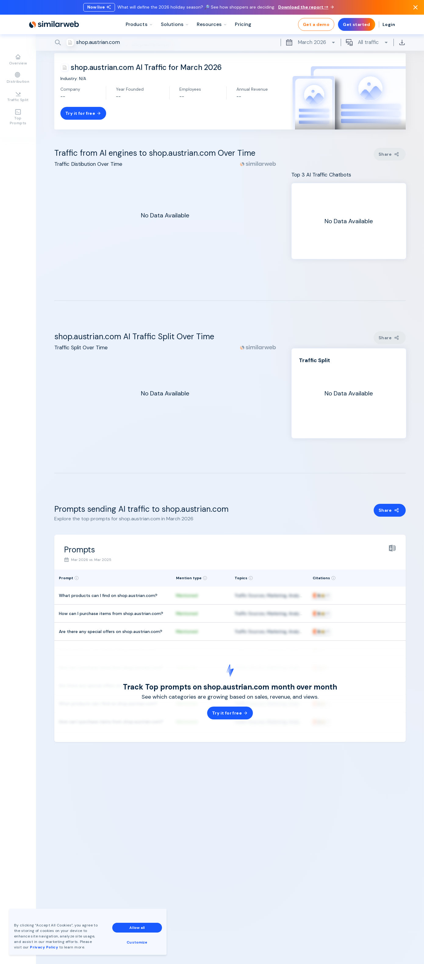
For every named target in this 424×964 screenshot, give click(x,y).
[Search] (230, 42)
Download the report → (306, 7)
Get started (356, 24)
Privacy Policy (44, 947)
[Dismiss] (415, 7)
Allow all (137, 927)
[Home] (54, 24)
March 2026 (311, 42)
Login (389, 24)
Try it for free (83, 113)
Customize (137, 942)
